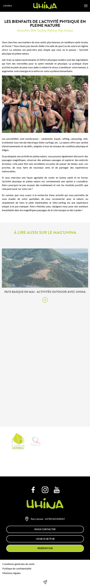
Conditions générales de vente (18, 563)
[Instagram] (45, 489)
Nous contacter (45, 529)
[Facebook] (33, 489)
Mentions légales (11, 572)
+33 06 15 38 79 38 (45, 539)
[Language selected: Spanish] (8, 6)
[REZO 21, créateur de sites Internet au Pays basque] (45, 582)
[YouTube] (56, 489)
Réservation (45, 548)
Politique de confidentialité (16, 568)
